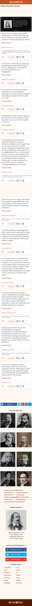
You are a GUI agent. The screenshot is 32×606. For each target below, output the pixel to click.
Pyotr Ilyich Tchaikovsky (22, 497)
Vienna (9, 382)
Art (7, 79)
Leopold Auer (19, 490)
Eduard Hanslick (6, 43)
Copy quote (11, 57)
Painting (11, 105)
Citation (21, 538)
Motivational (7, 575)
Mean (6, 47)
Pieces (12, 350)
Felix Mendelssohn (21, 499)
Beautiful (4, 79)
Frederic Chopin (8, 499)
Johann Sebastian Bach (10, 501)
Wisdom (18, 575)
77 (5, 321)
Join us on (16, 549)
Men (3, 382)
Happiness (19, 583)
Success (18, 570)
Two (6, 382)
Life (17, 572)
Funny (5, 570)
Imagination (12, 79)
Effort (10, 248)
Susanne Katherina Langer (11, 490)
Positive (6, 580)
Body (7, 105)
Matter (12, 282)
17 (5, 109)
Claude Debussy (20, 501)
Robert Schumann (8, 494)
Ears (13, 129)
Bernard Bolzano (8, 492)
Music (3, 47)
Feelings (9, 313)
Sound (10, 47)
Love (17, 567)
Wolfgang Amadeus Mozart (11, 497)
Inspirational (7, 567)
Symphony (4, 350)
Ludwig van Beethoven (22, 492)
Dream (18, 577)
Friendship (7, 572)
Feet (7, 248)
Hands (3, 248)
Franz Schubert (20, 494)
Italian (3, 105)
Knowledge (7, 583)
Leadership (7, 577)
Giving (10, 129)
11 (5, 83)
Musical (8, 282)
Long (9, 350)
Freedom (18, 580)
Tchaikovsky (5, 129)
